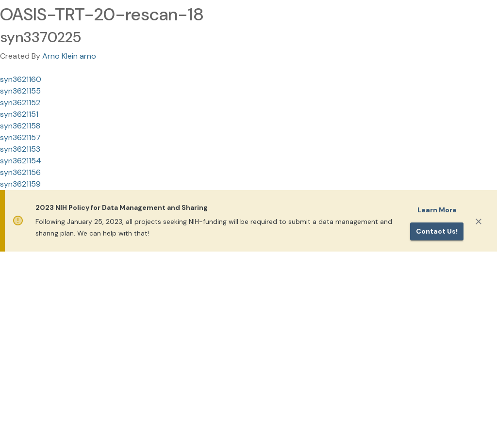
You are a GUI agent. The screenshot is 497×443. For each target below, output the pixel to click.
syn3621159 (20, 184)
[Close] (478, 221)
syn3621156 (20, 172)
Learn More (437, 210)
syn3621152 (20, 102)
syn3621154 (20, 161)
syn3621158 (20, 126)
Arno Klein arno (69, 56)
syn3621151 (19, 114)
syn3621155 (20, 91)
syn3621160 (20, 79)
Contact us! (437, 231)
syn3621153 (20, 149)
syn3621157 (20, 137)
